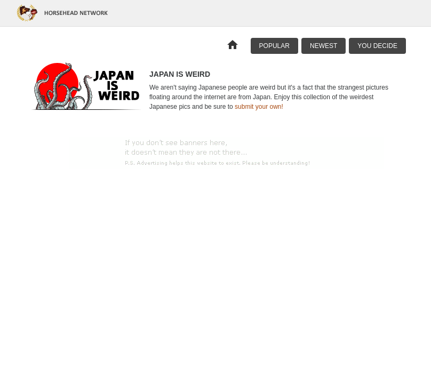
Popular (274, 46)
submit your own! (259, 106)
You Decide (377, 46)
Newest (323, 46)
